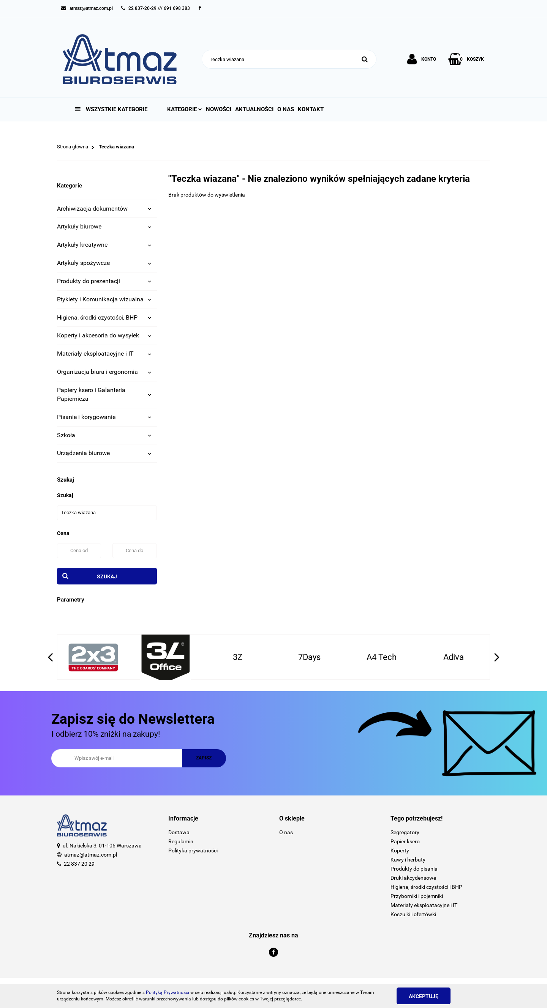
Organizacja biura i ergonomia (104, 371)
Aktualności (254, 109)
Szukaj (107, 576)
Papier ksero (405, 841)
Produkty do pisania (414, 869)
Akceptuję (423, 996)
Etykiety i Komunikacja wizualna (104, 299)
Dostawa (179, 832)
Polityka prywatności (193, 850)
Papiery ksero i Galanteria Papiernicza (104, 394)
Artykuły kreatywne (104, 244)
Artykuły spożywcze (104, 262)
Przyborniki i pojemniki (416, 896)
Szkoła (104, 435)
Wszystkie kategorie (111, 109)
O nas (285, 109)
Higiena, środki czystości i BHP (426, 887)
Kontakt (311, 109)
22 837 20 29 (79, 864)
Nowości (218, 109)
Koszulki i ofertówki (413, 914)
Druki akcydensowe (413, 878)
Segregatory (404, 832)
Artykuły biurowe (104, 226)
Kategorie (184, 109)
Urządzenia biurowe (104, 453)
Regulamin (180, 841)
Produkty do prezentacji (104, 281)
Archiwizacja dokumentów (104, 208)
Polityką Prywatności (167, 992)
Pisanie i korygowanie (104, 417)
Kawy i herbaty (407, 860)
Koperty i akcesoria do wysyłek (104, 335)
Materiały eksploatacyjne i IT (104, 353)
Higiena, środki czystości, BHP (104, 317)
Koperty (399, 850)
